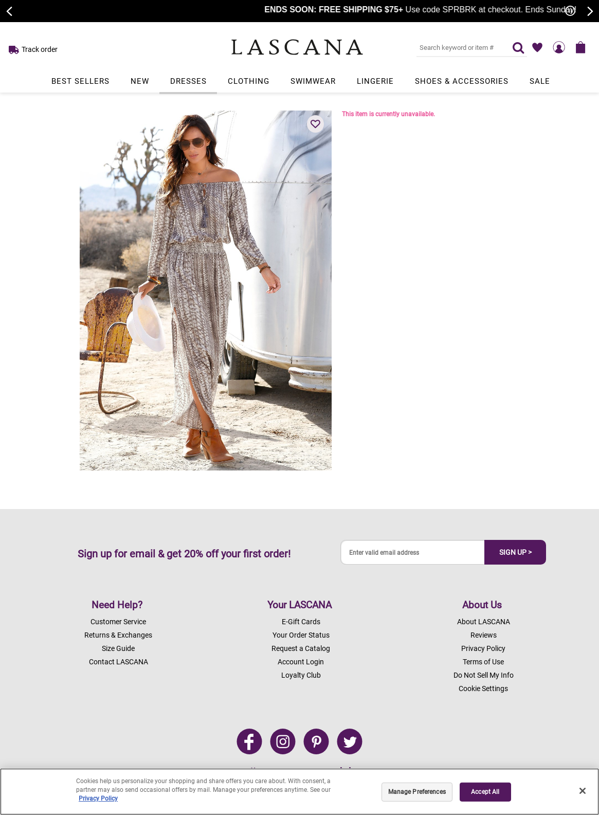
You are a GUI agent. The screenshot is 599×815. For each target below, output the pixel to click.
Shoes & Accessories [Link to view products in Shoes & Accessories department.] (462, 81)
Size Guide (118, 648)
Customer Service (118, 622)
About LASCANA (483, 622)
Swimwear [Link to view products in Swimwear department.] (313, 81)
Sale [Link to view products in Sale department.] (540, 81)
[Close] (582, 791)
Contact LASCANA (118, 662)
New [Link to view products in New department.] (140, 81)
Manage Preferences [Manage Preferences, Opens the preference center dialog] (417, 791)
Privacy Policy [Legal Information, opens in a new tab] (98, 798)
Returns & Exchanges (118, 635)
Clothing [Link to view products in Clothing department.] (248, 81)
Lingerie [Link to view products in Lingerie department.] (375, 81)
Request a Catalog (300, 648)
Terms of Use (483, 662)
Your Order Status (301, 635)
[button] (315, 124)
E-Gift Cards (301, 622)
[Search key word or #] (458, 47)
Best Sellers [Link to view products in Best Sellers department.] (80, 81)
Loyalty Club (301, 675)
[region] (299, 791)
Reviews (483, 635)
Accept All (485, 791)
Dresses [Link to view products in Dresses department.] (188, 81)
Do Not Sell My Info (483, 675)
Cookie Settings (483, 688)
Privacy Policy (483, 648)
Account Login (301, 662)
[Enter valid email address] (412, 552)
